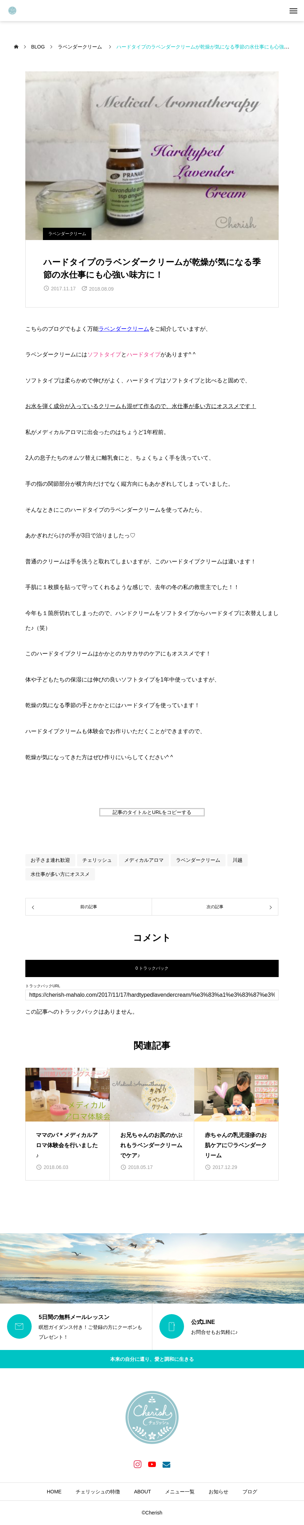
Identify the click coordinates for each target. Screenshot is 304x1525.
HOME (54, 1491)
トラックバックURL (42, 986)
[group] (67, 1124)
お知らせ (218, 1491)
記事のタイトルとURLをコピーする (152, 812)
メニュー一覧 (180, 1491)
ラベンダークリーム (67, 233)
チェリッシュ (97, 860)
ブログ (249, 1491)
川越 (237, 860)
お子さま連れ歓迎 (50, 860)
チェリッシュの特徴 (98, 1491)
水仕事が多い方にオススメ (60, 874)
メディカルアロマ (144, 860)
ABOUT (142, 1491)
